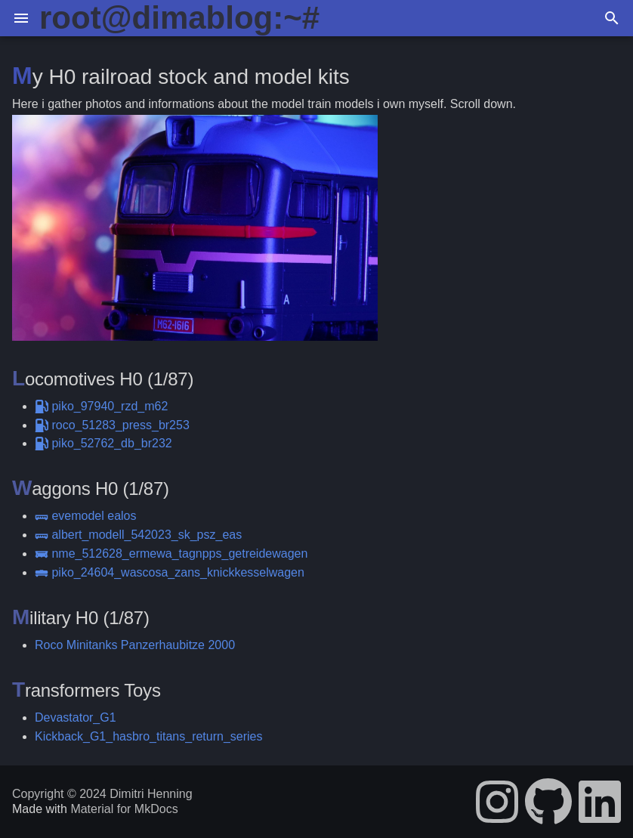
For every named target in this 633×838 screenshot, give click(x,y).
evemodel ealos (86, 515)
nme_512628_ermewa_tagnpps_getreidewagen (171, 553)
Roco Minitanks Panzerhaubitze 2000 (135, 645)
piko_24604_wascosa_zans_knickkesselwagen (169, 572)
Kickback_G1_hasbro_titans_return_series (149, 736)
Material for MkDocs (124, 808)
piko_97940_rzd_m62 (101, 406)
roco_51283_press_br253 (112, 425)
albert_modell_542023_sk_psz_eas (138, 534)
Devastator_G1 (75, 717)
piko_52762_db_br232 (103, 443)
